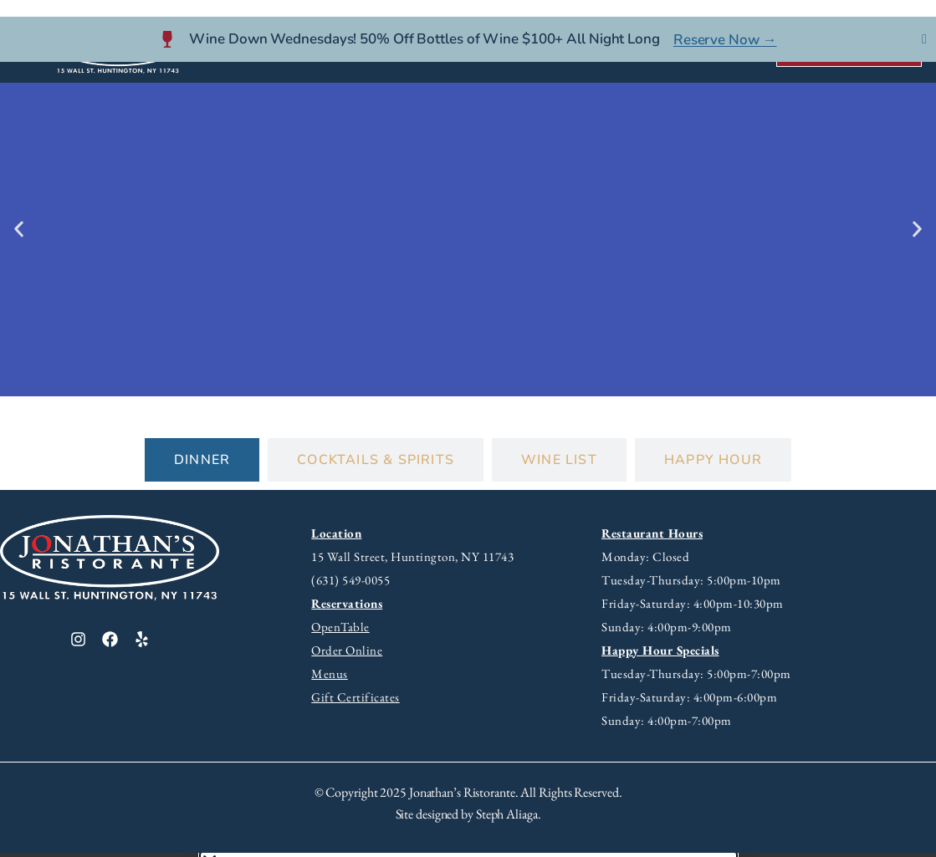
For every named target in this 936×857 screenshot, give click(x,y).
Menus (329, 678)
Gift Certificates (355, 701)
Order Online (346, 654)
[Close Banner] (925, 22)
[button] (18, 232)
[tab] (202, 464)
